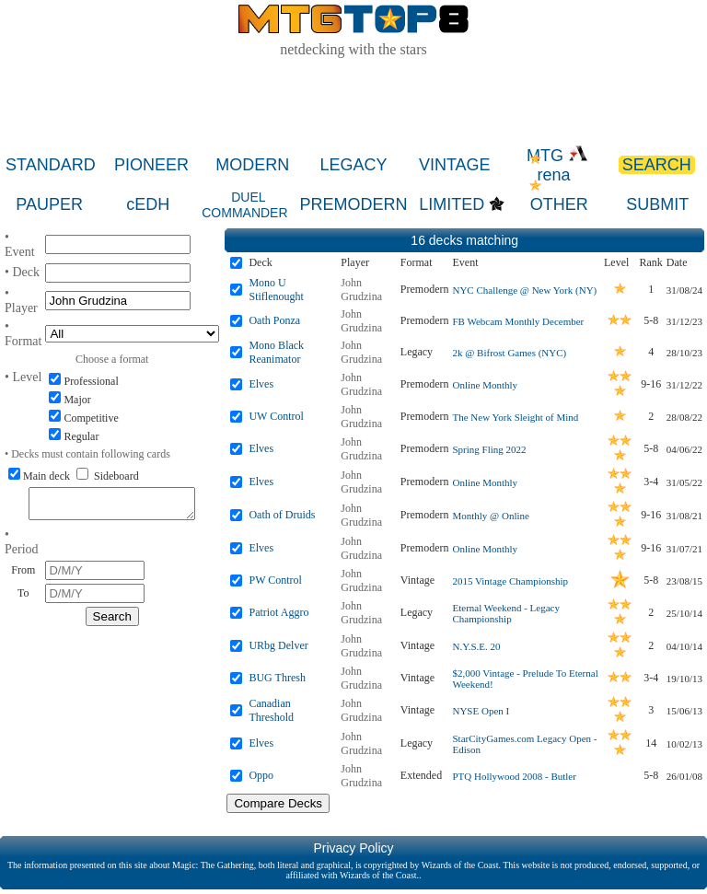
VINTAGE (455, 165)
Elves (261, 383)
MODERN (252, 165)
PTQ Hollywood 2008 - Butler (513, 776)
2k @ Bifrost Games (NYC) (509, 352)
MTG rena (557, 165)
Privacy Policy (353, 848)
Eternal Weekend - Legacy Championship (506, 613)
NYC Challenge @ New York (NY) (524, 290)
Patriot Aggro (278, 612)
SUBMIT (657, 204)
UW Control (276, 416)
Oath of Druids (282, 514)
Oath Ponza (274, 320)
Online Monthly (484, 384)
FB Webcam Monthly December (518, 321)
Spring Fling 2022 (489, 449)
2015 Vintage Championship (510, 580)
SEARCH (657, 165)
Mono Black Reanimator (276, 352)
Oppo (261, 775)
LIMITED (451, 204)
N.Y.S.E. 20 (476, 646)
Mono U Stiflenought (276, 289)
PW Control (275, 580)
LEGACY (354, 165)
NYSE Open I (480, 710)
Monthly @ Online (490, 515)
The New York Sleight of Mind (515, 417)
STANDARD (51, 165)
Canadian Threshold (271, 710)
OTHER (559, 204)
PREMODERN (353, 204)
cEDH (147, 204)
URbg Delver (278, 645)
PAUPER (49, 204)
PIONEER (151, 165)
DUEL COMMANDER (244, 205)
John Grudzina (361, 289)
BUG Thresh (277, 677)
